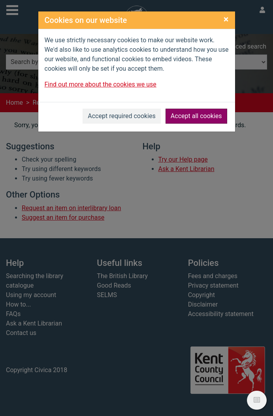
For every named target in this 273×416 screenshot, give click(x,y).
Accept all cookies (196, 116)
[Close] (226, 19)
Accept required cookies (122, 116)
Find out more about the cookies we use (100, 84)
